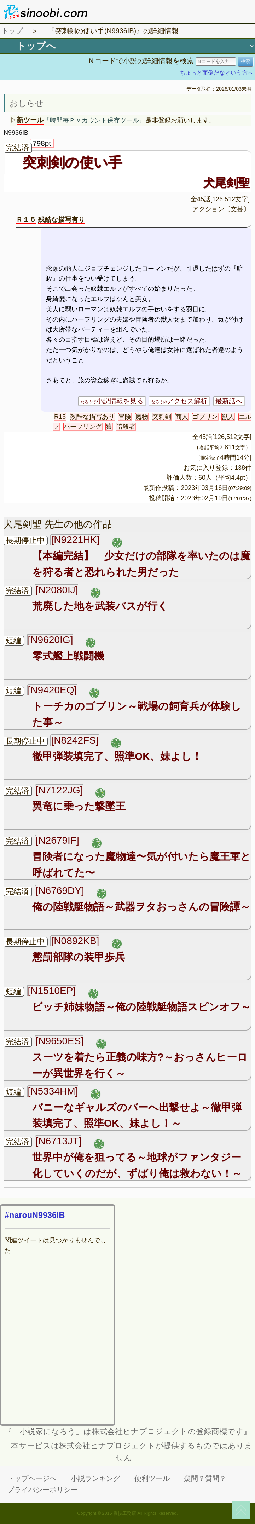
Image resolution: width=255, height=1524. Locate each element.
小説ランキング (95, 1478)
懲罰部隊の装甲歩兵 (83, 957)
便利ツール (152, 1478)
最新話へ (228, 401)
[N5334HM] (53, 1091)
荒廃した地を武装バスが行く (100, 606)
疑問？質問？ (205, 1478)
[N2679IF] (57, 840)
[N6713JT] (58, 1141)
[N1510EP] (52, 990)
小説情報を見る (112, 401)
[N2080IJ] (56, 589)
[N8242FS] (74, 740)
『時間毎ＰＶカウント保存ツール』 (94, 120)
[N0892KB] (75, 940)
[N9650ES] (59, 1040)
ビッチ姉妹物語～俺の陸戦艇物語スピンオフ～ (141, 1006)
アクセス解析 (179, 401)
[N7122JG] (59, 790)
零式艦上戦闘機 (68, 656)
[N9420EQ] (52, 690)
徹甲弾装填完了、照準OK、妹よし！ (117, 756)
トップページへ (32, 1478)
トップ (12, 31)
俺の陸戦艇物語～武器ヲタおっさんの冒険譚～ (141, 906)
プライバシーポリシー (42, 1490)
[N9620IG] (50, 639)
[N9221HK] (75, 539)
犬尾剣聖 (226, 182)
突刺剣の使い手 (72, 162)
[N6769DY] (59, 890)
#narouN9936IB (35, 1215)
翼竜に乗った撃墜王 (79, 806)
